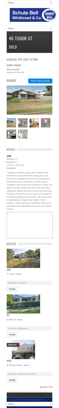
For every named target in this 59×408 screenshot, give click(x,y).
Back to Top (46, 387)
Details (12, 289)
